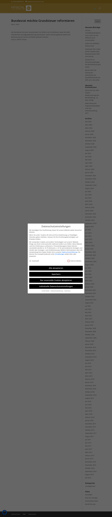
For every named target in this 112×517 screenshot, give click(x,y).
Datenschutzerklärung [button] (57, 289)
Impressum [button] (67, 289)
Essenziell (34, 259)
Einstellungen (60, 252)
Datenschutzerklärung (69, 250)
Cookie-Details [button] (46, 289)
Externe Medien (74, 259)
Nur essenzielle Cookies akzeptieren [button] (56, 278)
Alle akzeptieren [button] (56, 266)
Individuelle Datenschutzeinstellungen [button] (56, 284)
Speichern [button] (56, 272)
